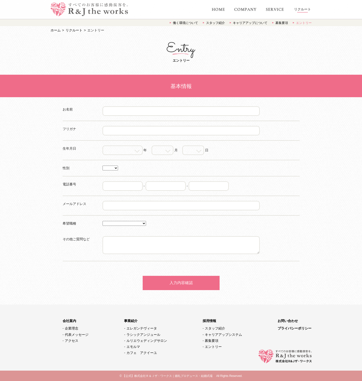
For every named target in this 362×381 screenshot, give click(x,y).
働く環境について (185, 23)
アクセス (71, 341)
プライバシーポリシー (294, 328)
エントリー (304, 23)
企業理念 (71, 328)
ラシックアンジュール (143, 335)
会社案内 (69, 321)
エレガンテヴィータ (141, 328)
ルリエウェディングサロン (146, 341)
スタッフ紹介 (215, 23)
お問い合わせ (288, 321)
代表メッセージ (77, 335)
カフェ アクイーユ (141, 353)
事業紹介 (131, 321)
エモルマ (133, 347)
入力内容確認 (181, 283)
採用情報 (209, 321)
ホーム (56, 30)
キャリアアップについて (250, 23)
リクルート (74, 30)
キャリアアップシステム (223, 335)
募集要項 (281, 23)
